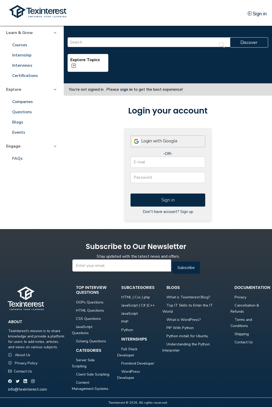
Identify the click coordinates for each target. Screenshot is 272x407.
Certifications (25, 75)
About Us (19, 354)
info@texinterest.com (27, 389)
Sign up (186, 211)
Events (18, 132)
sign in (126, 89)
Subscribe (186, 267)
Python (127, 329)
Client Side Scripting (92, 374)
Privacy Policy (22, 363)
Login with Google (155, 141)
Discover (248, 43)
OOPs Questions (89, 302)
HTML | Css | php (135, 297)
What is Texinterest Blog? (188, 297)
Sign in (257, 13)
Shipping (242, 333)
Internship (21, 55)
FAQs (17, 158)
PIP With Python (180, 327)
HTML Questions (90, 310)
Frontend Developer (137, 363)
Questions (22, 112)
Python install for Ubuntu (187, 335)
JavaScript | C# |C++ (138, 305)
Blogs (17, 122)
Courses (19, 45)
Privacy (240, 297)
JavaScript (129, 313)
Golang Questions (91, 341)
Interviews (22, 65)
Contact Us (20, 371)
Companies (22, 102)
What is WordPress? (183, 319)
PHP (124, 321)
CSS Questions (88, 318)
